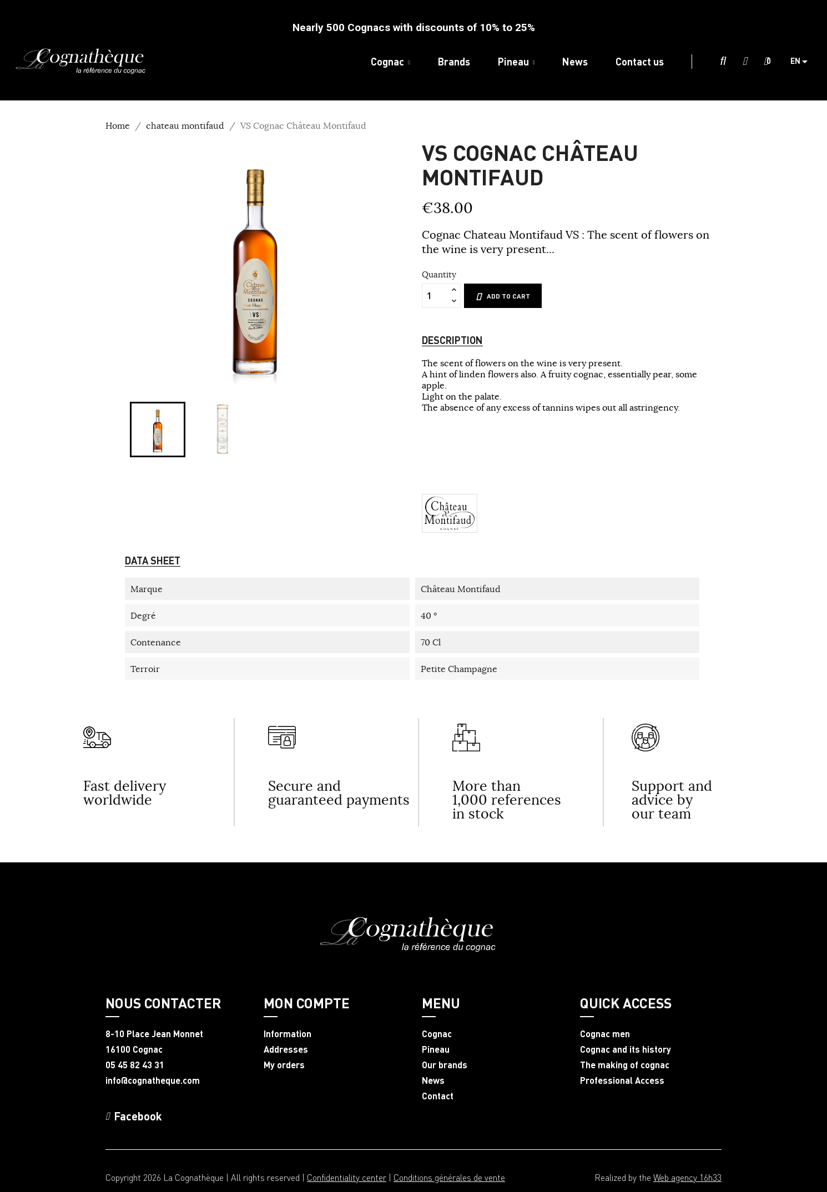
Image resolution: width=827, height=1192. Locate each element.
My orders (284, 1064)
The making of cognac (624, 1064)
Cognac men (605, 1033)
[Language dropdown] (803, 61)
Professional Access (622, 1080)
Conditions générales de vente (449, 1177)
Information (287, 1033)
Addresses (286, 1049)
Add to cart (503, 296)
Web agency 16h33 (687, 1177)
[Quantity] (435, 296)
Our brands (444, 1064)
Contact (437, 1096)
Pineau (436, 1049)
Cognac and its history (625, 1049)
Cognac (437, 1033)
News (433, 1080)
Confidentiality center (346, 1177)
